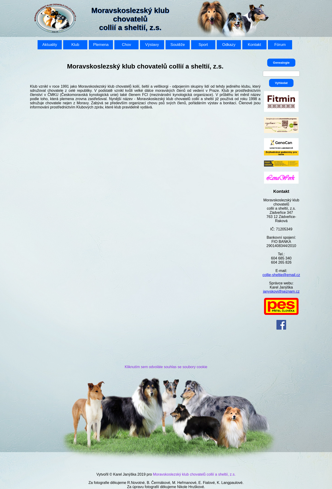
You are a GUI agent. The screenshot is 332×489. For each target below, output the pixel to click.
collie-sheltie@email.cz (281, 275)
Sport (203, 44)
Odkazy (229, 44)
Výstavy (152, 44)
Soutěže (177, 44)
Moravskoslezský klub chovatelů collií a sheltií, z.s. (194, 474)
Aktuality (49, 44)
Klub (75, 44)
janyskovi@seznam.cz (281, 291)
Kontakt (254, 44)
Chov (126, 44)
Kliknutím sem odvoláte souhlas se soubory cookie (166, 367)
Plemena (101, 44)
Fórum (280, 44)
